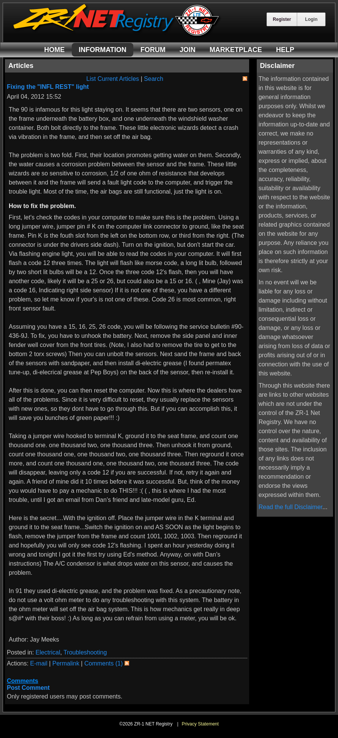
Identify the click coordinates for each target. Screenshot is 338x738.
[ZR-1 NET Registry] (117, 35)
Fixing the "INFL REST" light (48, 87)
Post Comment (28, 687)
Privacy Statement (200, 724)
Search (153, 79)
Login (311, 19)
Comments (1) (103, 663)
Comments (22, 681)
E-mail (38, 663)
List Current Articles (112, 79)
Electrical (48, 652)
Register (282, 19)
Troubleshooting (85, 652)
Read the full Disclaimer (290, 507)
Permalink (65, 663)
